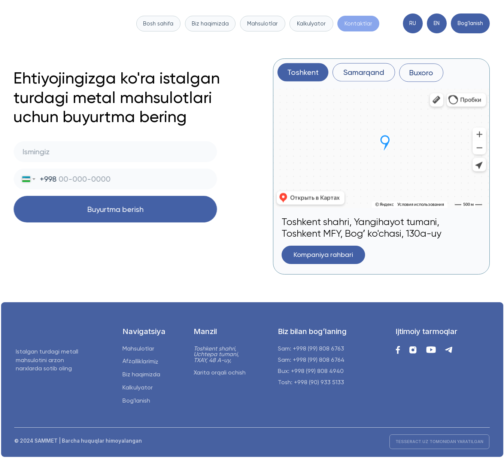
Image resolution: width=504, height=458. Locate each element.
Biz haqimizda (141, 374)
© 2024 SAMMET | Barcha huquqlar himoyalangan (78, 441)
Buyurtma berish (113, 209)
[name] (113, 151)
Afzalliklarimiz (140, 362)
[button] (323, 255)
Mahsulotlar (138, 348)
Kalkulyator (137, 387)
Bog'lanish (136, 400)
